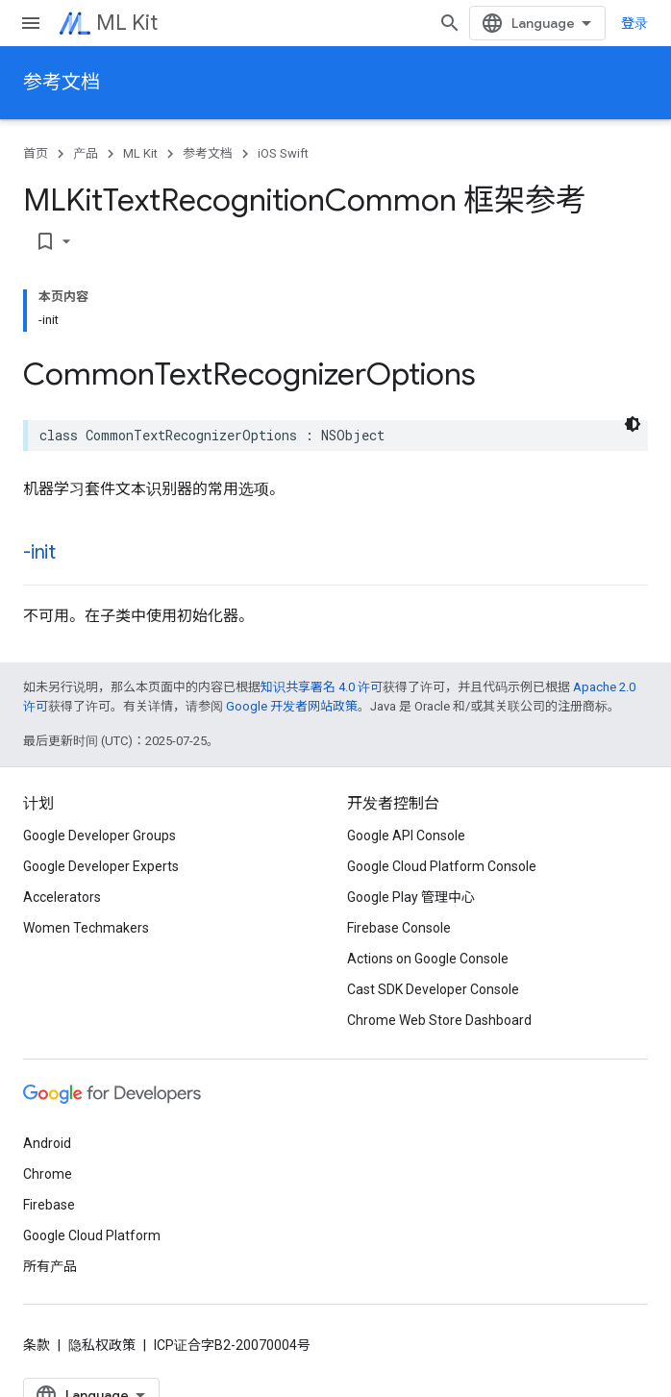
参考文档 (61, 82)
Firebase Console (399, 927)
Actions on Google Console (428, 958)
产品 (85, 153)
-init (39, 552)
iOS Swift (283, 153)
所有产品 (50, 1266)
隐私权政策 (102, 1345)
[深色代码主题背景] (632, 424)
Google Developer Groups (99, 835)
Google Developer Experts (101, 866)
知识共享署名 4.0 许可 (322, 687)
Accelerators (62, 897)
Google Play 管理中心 (411, 897)
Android (47, 1143)
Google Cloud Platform (92, 1235)
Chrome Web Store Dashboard (439, 1020)
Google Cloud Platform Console (441, 866)
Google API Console (406, 835)
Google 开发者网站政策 (292, 706)
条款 (36, 1345)
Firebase (49, 1204)
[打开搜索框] (449, 23)
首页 (35, 153)
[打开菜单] (31, 23)
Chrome (47, 1174)
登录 (634, 23)
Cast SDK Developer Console (433, 989)
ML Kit (127, 23)
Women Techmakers (86, 927)
